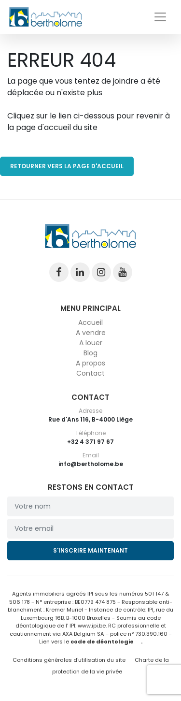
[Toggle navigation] (160, 17)
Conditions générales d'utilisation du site (69, 660)
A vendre (91, 332)
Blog (90, 353)
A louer (90, 343)
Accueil (90, 322)
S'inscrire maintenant (90, 550)
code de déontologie (102, 641)
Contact (90, 373)
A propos (90, 363)
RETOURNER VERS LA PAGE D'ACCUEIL (67, 166)
